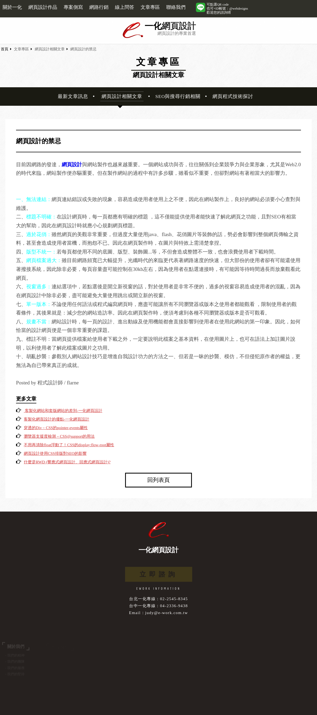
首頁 (4, 49)
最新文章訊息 (73, 96)
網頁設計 (179, 26)
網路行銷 (99, 7)
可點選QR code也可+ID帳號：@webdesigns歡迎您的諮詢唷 (227, 8)
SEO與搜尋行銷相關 (177, 96)
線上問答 (124, 7)
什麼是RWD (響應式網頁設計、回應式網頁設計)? (67, 462)
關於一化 (12, 7)
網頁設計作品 (42, 7)
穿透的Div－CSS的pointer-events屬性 (56, 428)
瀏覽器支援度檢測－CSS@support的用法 (59, 436)
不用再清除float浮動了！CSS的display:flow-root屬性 (69, 445)
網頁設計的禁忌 (83, 49)
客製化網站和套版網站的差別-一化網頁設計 (63, 410)
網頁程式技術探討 (232, 96)
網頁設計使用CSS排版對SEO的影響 (55, 453)
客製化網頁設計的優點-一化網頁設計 (56, 419)
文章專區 (150, 7)
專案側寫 (73, 7)
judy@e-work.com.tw (166, 612)
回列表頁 (158, 480)
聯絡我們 (175, 7)
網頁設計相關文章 (50, 49)
